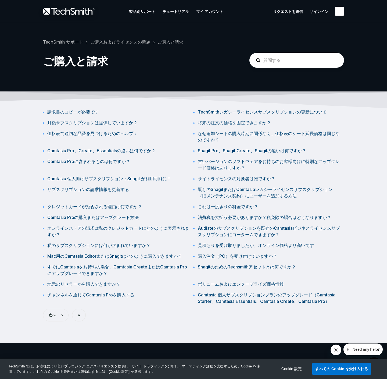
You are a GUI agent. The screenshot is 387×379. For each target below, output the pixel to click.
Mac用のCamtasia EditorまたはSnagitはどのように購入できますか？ (114, 256)
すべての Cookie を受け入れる (341, 369)
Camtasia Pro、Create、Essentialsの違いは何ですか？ (101, 150)
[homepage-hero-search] (296, 60)
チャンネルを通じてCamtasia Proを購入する (90, 294)
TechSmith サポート (63, 42)
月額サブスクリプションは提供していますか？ (92, 122)
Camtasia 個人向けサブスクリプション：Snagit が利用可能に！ (109, 178)
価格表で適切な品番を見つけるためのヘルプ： (92, 133)
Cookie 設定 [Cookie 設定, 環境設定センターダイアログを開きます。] (291, 369)
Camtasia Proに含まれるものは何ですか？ (88, 161)
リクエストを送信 (288, 11)
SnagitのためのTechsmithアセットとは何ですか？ (247, 267)
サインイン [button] (319, 11)
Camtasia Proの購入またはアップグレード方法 (93, 217)
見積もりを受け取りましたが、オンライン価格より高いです (256, 245)
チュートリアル (176, 11)
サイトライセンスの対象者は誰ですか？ (236, 178)
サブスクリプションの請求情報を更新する (88, 189)
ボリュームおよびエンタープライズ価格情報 (241, 284)
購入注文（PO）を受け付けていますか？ (237, 256)
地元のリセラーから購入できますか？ (83, 284)
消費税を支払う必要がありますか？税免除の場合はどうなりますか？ (264, 217)
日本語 (339, 11)
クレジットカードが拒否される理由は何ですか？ (94, 206)
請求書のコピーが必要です (73, 112)
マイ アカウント (209, 11)
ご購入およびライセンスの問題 (120, 42)
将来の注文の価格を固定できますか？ (234, 122)
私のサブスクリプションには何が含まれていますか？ (98, 245)
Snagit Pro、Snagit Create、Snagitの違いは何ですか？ (252, 150)
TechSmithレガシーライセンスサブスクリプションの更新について (262, 112)
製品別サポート (142, 11)
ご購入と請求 (170, 42)
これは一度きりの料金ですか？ (228, 206)
